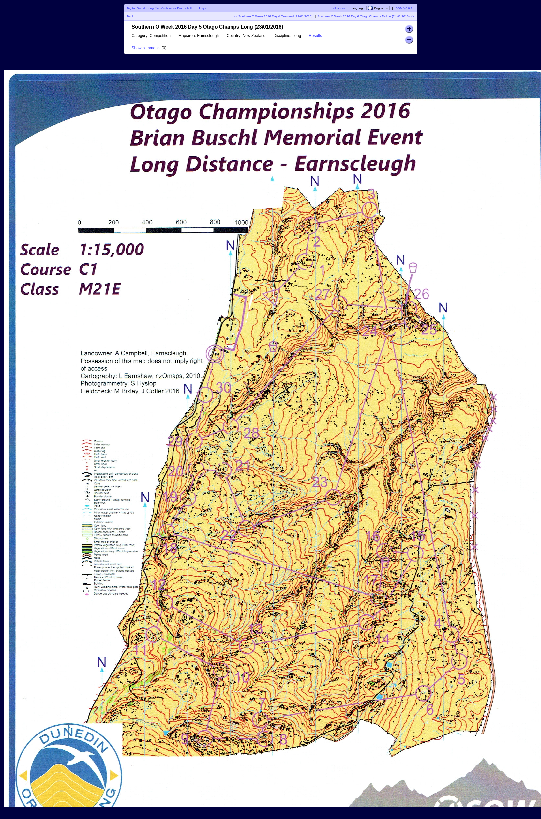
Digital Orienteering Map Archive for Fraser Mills (160, 8)
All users (339, 8)
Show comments (146, 48)
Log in (203, 8)
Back (130, 16)
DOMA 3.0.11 (404, 8)
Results (315, 35)
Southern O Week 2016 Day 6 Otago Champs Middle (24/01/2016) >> (365, 16)
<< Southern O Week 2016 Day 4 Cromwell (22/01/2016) (273, 16)
